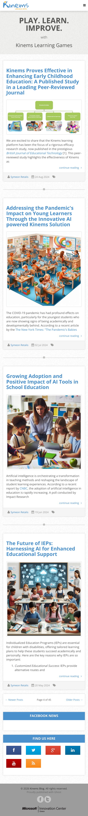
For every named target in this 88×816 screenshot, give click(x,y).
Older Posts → (74, 700)
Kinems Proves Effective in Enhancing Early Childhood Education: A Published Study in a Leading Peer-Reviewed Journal (42, 81)
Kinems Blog (37, 788)
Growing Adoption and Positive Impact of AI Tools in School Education (42, 382)
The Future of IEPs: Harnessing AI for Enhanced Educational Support (40, 549)
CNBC (23, 489)
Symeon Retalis (19, 177)
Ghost (57, 792)
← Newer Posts (14, 700)
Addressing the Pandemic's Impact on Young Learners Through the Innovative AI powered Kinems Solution (40, 216)
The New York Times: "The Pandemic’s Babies (46, 330)
